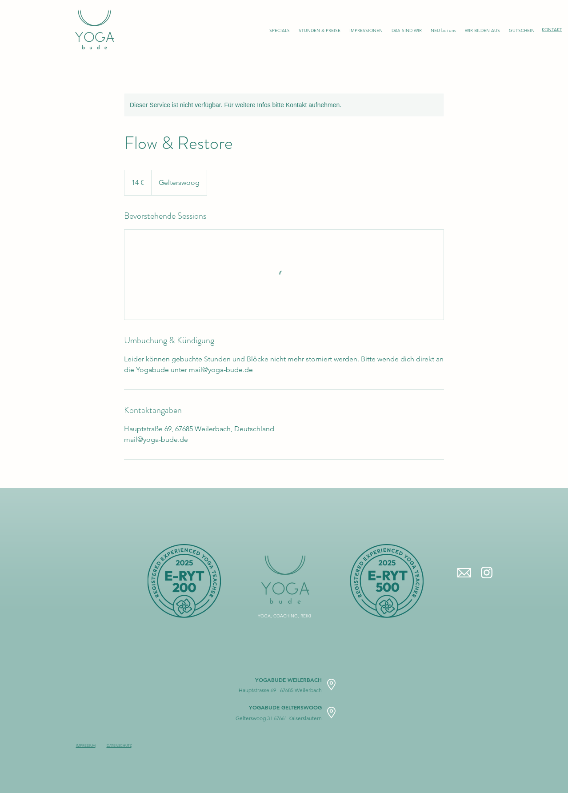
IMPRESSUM (86, 746)
